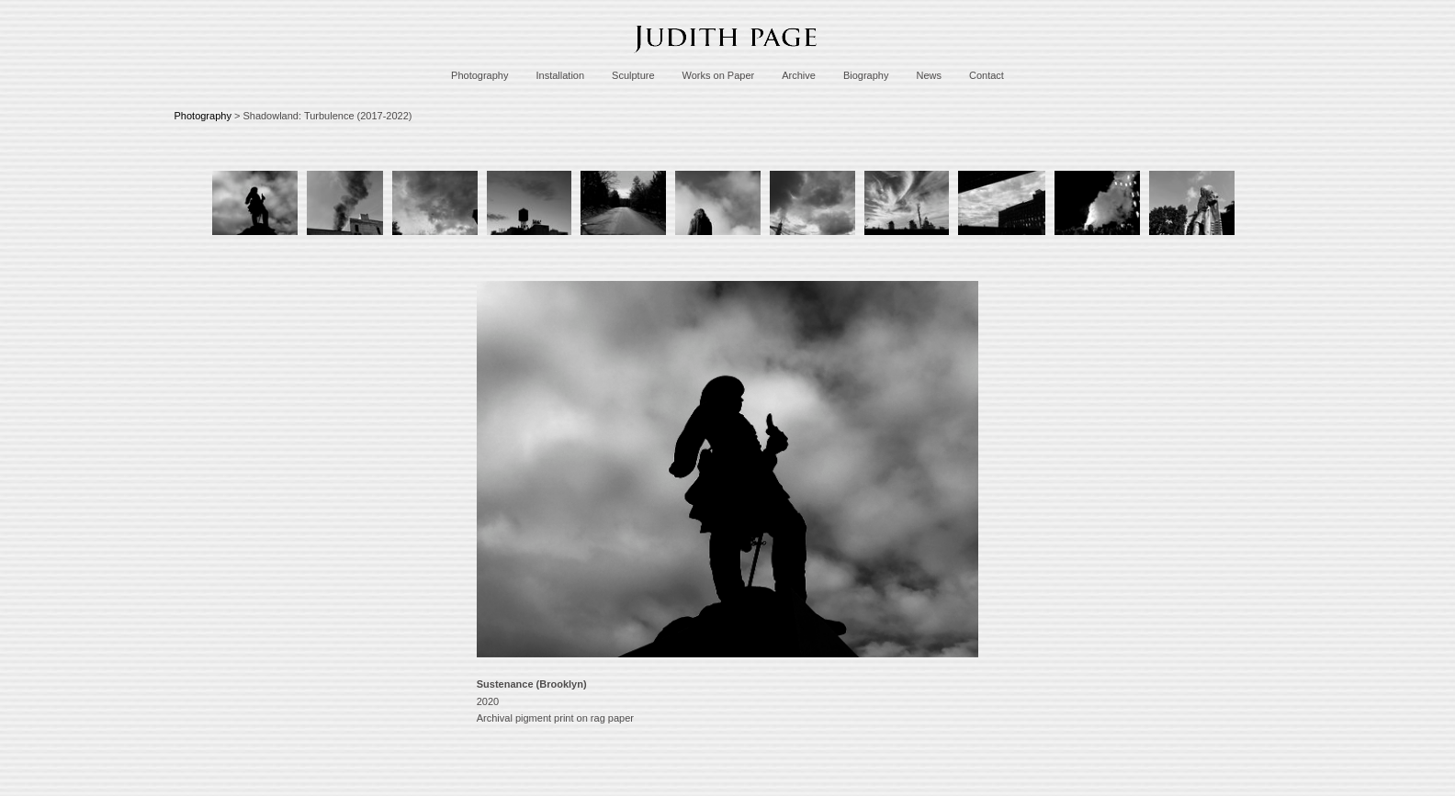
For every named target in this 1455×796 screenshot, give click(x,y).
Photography (479, 75)
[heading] (727, 57)
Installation (560, 75)
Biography (866, 75)
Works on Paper (718, 75)
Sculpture (633, 75)
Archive (799, 75)
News (929, 75)
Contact (986, 75)
